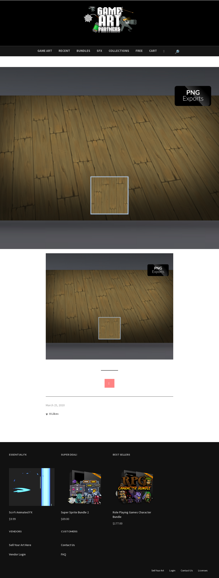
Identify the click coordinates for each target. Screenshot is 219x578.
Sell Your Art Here (20, 545)
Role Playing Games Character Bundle (132, 514)
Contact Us (68, 545)
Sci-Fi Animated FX (20, 512)
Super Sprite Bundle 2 (75, 512)
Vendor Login (17, 554)
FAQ (63, 554)
